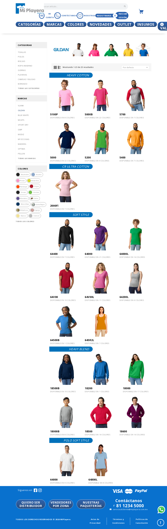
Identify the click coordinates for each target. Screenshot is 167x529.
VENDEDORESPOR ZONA (61, 504)
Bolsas (21, 61)
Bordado (22, 84)
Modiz (21, 134)
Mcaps (21, 120)
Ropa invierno (25, 65)
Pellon (21, 153)
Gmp (20, 129)
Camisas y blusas (26, 79)
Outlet (124, 24)
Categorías (29, 24)
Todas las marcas (27, 158)
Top (160, 522)
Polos (21, 56)
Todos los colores (25, 221)
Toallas (22, 52)
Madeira (22, 144)
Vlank (21, 105)
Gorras (22, 70)
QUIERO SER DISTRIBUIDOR (30, 504)
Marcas (54, 24)
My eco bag (23, 139)
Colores (76, 24)
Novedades (101, 24)
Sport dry (23, 125)
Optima (21, 149)
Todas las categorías (29, 88)
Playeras (22, 74)
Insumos (145, 24)
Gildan (21, 110)
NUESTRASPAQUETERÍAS (91, 504)
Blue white (23, 115)
